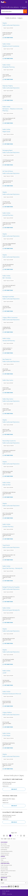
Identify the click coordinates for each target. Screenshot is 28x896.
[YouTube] (16, 886)
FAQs (2, 860)
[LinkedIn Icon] (18, 886)
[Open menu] (26, 2)
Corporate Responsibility (6, 851)
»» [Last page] (24, 835)
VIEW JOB (14, 789)
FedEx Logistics (4, 872)
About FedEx (4, 844)
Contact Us (3, 858)
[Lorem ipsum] (14, 883)
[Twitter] (13, 886)
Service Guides (4, 867)
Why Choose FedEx (5, 845)
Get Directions (8, 37)
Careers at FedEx (5, 855)
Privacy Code (4, 874)
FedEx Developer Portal (6, 865)
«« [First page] (3, 835)
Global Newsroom (5, 853)
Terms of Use (9, 894)
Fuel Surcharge (4, 868)
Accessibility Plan (5, 862)
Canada (4, 880)
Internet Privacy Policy (6, 876)
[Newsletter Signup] (9, 886)
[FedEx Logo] (4, 2)
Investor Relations (5, 847)
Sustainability (4, 849)
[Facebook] (11, 886)
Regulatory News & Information (8, 870)
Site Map (3, 894)
